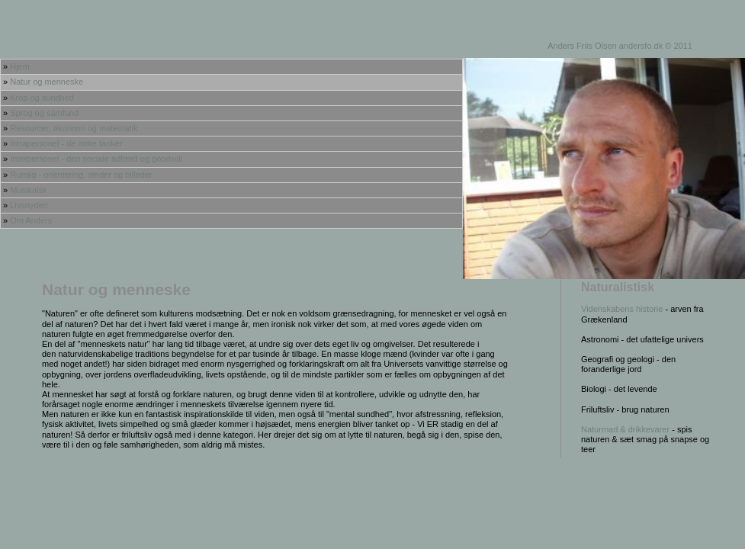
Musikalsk (28, 189)
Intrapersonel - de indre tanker (66, 143)
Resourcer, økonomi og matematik (74, 128)
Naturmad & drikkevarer (626, 429)
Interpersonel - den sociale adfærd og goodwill (96, 158)
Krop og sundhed (42, 97)
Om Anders (31, 220)
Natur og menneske (46, 81)
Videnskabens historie (622, 308)
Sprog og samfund (44, 112)
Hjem (20, 66)
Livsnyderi (29, 205)
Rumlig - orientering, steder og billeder (81, 174)
